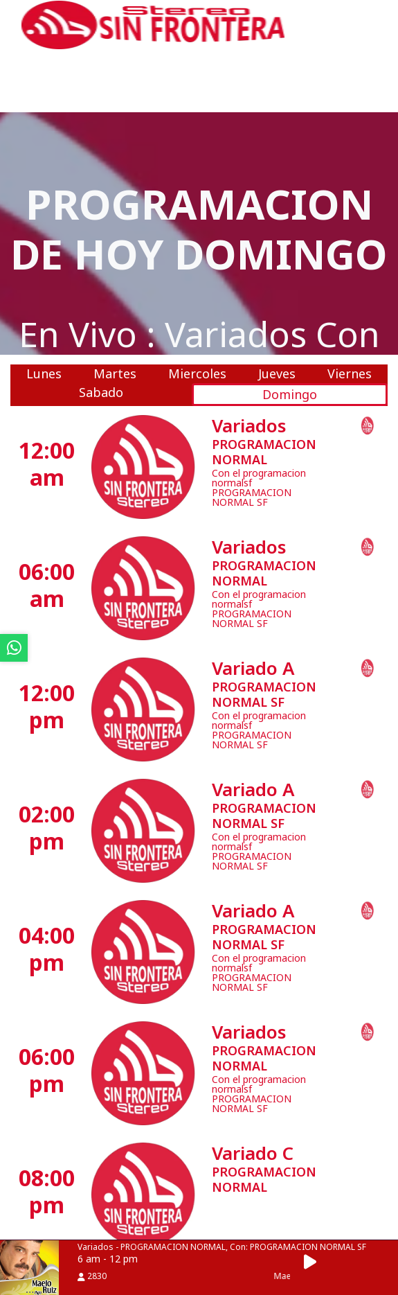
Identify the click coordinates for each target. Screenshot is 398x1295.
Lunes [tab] (44, 373)
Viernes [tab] (349, 373)
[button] (314, 1262)
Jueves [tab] (277, 373)
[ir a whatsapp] (14, 648)
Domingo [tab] (289, 394)
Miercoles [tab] (197, 373)
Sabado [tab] (101, 392)
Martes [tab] (114, 373)
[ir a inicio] (152, 23)
